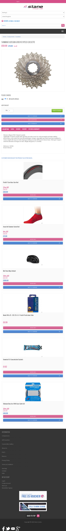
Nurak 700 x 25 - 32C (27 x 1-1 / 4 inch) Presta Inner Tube (18, 315)
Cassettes (18, 37)
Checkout (17, 21)
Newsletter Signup (7, 488)
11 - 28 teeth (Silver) (13, 99)
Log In (17, 1)
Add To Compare (32, 198)
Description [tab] (5, 129)
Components (10, 37)
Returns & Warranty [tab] (34, 129)
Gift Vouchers (6, 440)
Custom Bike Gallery (7, 444)
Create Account (6, 483)
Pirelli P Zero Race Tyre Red (10, 182)
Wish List (4, 485)
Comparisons (6, 436)
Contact (4, 471)
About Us (4, 448)
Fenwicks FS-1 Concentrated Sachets (13, 359)
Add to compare (32, 116)
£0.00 (6, 21)
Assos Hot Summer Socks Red (11, 227)
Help (3, 473)
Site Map (4, 468)
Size (2, 99)
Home (4, 37)
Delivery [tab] (24, 129)
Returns (4, 456)
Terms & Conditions (7, 464)
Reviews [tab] (18, 129)
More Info (33, 195)
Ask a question (32, 120)
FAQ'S (3, 452)
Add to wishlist (32, 123)
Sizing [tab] (12, 129)
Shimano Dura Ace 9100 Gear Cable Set (14, 404)
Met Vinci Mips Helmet (9, 271)
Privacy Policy (6, 460)
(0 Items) (10, 21)
